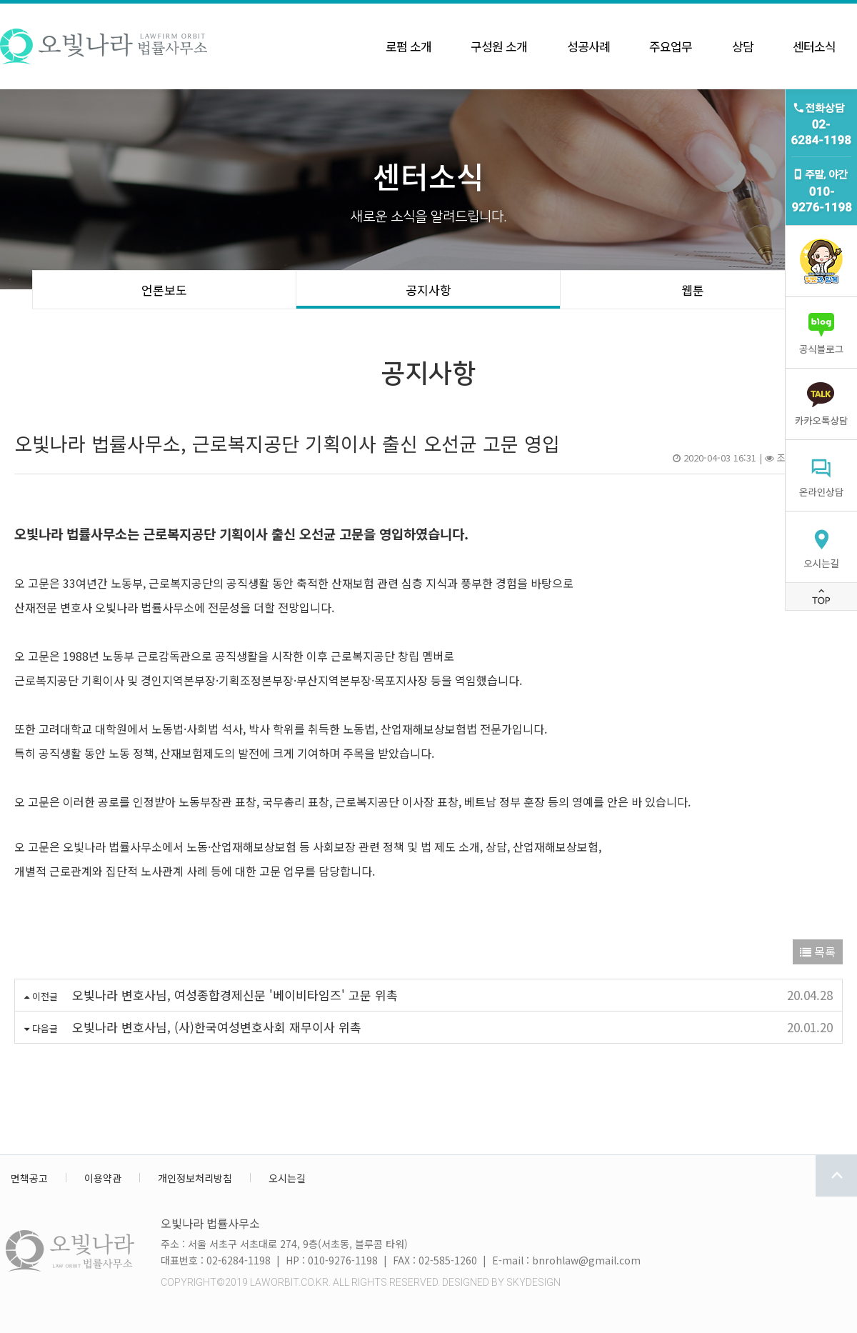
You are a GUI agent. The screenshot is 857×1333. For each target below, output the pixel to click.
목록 (818, 951)
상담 (742, 46)
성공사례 (588, 46)
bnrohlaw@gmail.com (586, 1260)
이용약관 (102, 1178)
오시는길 (287, 1178)
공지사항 (428, 290)
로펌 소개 (408, 46)
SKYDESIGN (533, 1282)
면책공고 (29, 1178)
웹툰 (692, 290)
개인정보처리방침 (195, 1178)
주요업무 (670, 46)
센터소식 (814, 46)
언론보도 (164, 290)
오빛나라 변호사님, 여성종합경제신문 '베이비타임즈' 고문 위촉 (235, 995)
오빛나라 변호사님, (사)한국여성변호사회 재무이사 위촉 (216, 1027)
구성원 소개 (499, 46)
